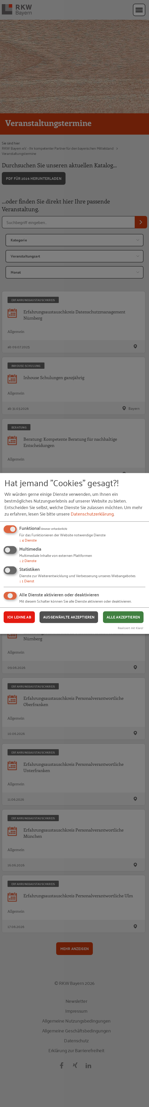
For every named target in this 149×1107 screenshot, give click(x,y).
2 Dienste (27, 560)
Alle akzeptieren (123, 617)
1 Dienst (26, 581)
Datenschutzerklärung (92, 513)
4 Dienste (28, 540)
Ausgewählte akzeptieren (68, 617)
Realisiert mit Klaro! (130, 628)
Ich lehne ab (19, 617)
